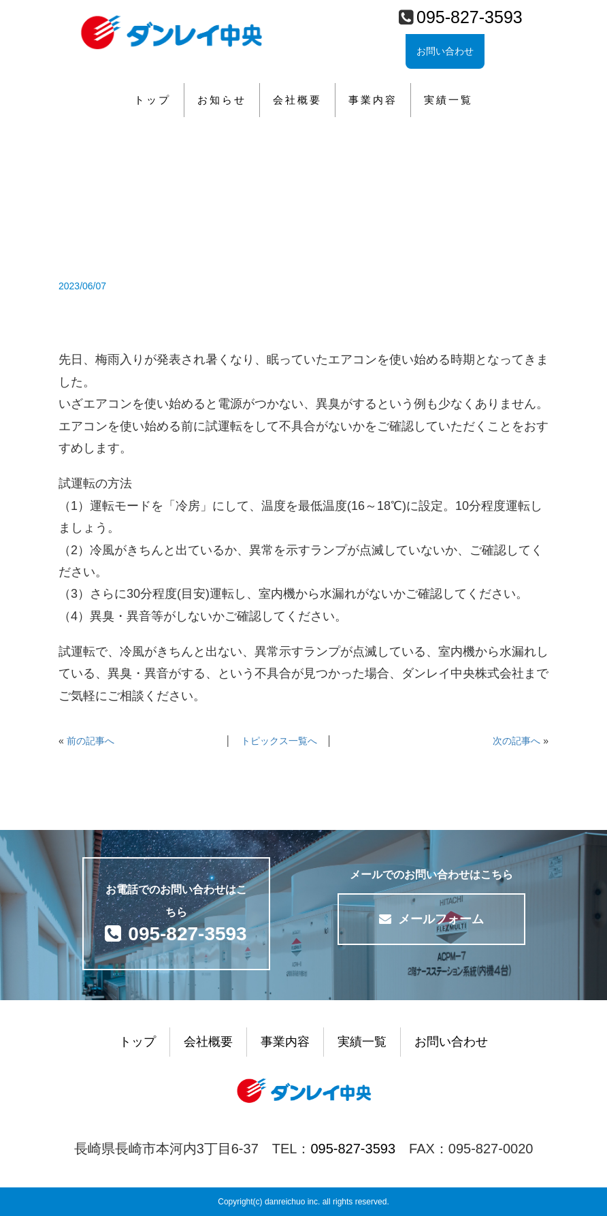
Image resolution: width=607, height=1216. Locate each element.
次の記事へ (516, 740)
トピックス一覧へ (279, 740)
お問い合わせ (445, 51)
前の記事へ (90, 740)
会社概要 (297, 100)
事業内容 (372, 100)
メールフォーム (431, 919)
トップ (152, 100)
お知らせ (221, 100)
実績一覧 (448, 100)
